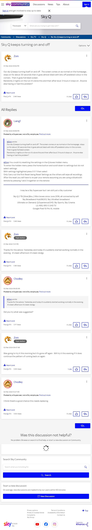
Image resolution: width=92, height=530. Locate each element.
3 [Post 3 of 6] (7, 266)
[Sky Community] (18, 4)
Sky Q (46, 16)
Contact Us (61, 515)
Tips (58, 4)
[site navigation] (2, 4)
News (50, 4)
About (66, 4)
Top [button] (86, 510)
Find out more (44, 134)
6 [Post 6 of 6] (7, 414)
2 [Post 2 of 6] (7, 221)
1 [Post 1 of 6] (7, 96)
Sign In (86, 4)
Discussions (39, 4)
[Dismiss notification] (49, 11)
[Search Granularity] (20, 26)
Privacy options (32, 510)
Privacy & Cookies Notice (35, 513)
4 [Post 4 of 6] (7, 325)
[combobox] (51, 26)
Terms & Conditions (58, 510)
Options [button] (82, 45)
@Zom (9, 142)
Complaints (31, 515)
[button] (86, 55)
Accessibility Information (56, 513)
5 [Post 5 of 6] (7, 369)
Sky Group (30, 517)
